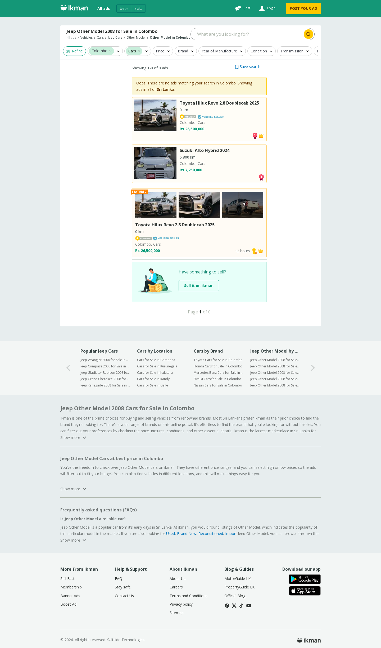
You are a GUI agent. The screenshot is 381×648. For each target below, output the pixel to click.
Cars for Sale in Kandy (153, 379)
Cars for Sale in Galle (152, 385)
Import (231, 533)
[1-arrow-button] (313, 368)
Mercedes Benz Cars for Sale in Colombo (218, 372)
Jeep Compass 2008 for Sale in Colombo (105, 366)
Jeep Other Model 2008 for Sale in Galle (275, 385)
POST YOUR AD (303, 8)
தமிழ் (138, 8)
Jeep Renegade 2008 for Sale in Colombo (105, 385)
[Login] (266, 8)
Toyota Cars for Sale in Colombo (218, 360)
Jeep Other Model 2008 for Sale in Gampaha (275, 360)
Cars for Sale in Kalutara (155, 372)
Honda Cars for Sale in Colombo (218, 366)
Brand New (186, 533)
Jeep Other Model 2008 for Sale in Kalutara (275, 372)
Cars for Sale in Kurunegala (157, 366)
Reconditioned (210, 533)
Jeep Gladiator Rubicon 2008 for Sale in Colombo (105, 372)
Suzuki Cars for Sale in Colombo (217, 379)
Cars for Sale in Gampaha (156, 360)
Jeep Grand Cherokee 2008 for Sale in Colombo (105, 379)
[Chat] (242, 8)
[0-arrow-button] (68, 368)
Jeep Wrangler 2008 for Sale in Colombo (105, 360)
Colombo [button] (99, 51)
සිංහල (124, 8)
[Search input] (247, 34)
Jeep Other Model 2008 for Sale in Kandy (275, 379)
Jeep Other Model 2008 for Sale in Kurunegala (275, 366)
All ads (103, 8)
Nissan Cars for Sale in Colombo (218, 385)
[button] (110, 51)
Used (170, 533)
